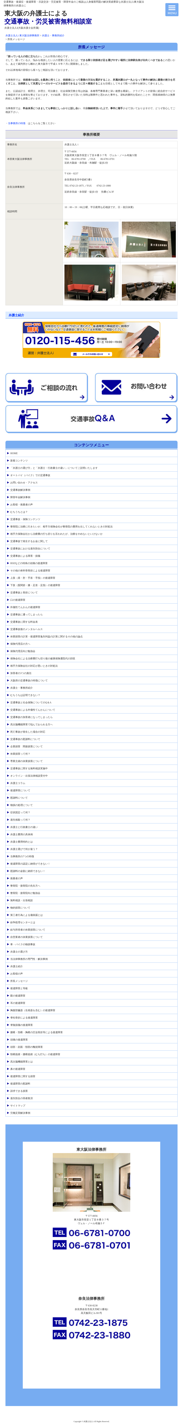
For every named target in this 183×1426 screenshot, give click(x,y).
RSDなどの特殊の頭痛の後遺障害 (29, 563)
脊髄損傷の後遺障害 (21, 1025)
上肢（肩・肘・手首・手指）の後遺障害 (32, 578)
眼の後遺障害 (17, 995)
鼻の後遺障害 (17, 1069)
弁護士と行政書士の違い (24, 827)
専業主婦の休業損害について (26, 761)
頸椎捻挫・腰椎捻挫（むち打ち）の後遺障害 (35, 1054)
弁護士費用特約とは (21, 841)
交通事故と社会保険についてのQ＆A (30, 702)
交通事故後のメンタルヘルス (26, 629)
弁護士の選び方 (19, 951)
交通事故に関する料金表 (24, 622)
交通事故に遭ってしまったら (26, 614)
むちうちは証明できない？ (25, 695)
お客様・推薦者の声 (21, 504)
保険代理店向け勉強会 (22, 651)
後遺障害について (20, 790)
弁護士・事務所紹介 (21, 687)
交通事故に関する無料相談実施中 (29, 768)
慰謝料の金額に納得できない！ (27, 871)
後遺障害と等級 (19, 988)
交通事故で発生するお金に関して (29, 541)
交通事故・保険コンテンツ (25, 519)
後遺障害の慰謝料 (20, 1083)
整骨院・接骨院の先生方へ (25, 885)
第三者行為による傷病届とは (26, 915)
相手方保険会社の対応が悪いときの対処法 (34, 665)
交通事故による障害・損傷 (25, 556)
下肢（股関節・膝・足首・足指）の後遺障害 (35, 585)
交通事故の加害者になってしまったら (31, 717)
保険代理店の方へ (20, 644)
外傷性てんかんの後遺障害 (25, 607)
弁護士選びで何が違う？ (24, 849)
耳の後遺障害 (17, 1003)
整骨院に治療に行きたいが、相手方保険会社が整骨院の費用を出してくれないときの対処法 (61, 526)
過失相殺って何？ (20, 819)
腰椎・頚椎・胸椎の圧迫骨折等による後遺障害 (36, 1032)
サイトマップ (17, 1105)
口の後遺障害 (17, 600)
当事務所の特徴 (16, 123)
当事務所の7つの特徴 (22, 856)
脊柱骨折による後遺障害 (24, 1017)
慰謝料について (19, 797)
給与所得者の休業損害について (27, 929)
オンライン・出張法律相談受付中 (29, 775)
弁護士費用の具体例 (21, 834)
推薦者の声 (16, 878)
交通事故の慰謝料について (25, 739)
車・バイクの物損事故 (22, 944)
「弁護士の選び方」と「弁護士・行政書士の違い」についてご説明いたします (54, 468)
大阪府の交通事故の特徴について (29, 680)
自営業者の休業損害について (26, 937)
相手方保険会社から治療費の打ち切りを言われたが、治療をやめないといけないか (56, 534)
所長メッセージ (19, 981)
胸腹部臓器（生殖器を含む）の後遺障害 (32, 1010)
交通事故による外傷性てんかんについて (32, 709)
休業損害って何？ (20, 753)
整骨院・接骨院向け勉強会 (25, 893)
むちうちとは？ (19, 512)
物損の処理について (21, 805)
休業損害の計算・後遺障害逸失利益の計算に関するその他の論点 (46, 636)
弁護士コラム (17, 783)
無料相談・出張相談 (21, 900)
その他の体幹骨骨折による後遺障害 (30, 570)
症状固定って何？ (20, 812)
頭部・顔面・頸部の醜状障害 (26, 1047)
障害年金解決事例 (20, 497)
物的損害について (20, 907)
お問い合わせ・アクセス (24, 482)
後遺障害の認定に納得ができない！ (30, 863)
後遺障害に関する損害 (22, 1076)
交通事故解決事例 (20, 490)
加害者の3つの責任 (21, 673)
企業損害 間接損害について (26, 746)
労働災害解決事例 (20, 1113)
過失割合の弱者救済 (21, 1098)
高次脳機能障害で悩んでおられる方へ (31, 724)
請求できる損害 (19, 1091)
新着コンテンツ (19, 460)
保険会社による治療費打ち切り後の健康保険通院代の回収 (42, 658)
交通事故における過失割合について (30, 548)
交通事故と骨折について (24, 592)
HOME (14, 453)
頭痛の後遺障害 (19, 1039)
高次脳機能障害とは (21, 1061)
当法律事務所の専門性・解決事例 (29, 959)
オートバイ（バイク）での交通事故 (30, 475)
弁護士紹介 (16, 315)
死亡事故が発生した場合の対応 (27, 731)
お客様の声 (16, 973)
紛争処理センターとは (22, 922)
